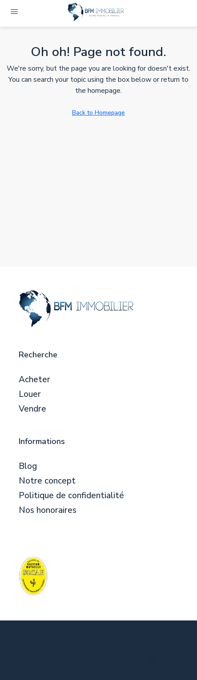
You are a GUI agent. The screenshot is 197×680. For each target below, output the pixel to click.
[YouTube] (131, 663)
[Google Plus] (109, 663)
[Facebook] (22, 663)
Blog (28, 466)
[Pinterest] (153, 663)
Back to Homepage (98, 112)
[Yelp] (175, 663)
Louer (30, 394)
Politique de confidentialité (71, 495)
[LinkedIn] (87, 663)
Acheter (34, 379)
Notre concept (47, 481)
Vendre (32, 409)
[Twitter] (44, 663)
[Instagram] (66, 663)
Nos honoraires (47, 510)
